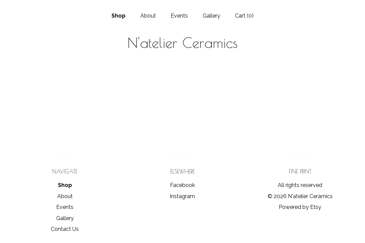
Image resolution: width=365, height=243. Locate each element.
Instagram (182, 196)
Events (179, 15)
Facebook (182, 185)
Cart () (244, 15)
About (148, 15)
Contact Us (65, 229)
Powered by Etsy (300, 207)
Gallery (211, 15)
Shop (118, 15)
